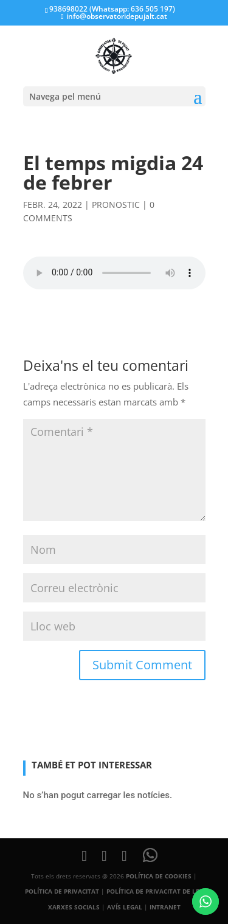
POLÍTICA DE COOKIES (159, 876)
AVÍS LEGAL (124, 907)
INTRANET (165, 907)
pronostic (116, 204)
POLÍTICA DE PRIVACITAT (62, 891)
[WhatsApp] (150, 855)
